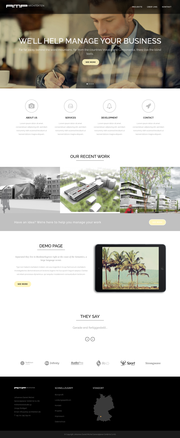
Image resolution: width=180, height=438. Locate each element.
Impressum (59, 416)
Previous (87, 339)
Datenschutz (60, 422)
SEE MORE (157, 222)
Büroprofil (59, 395)
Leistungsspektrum (63, 400)
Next (93, 339)
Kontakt (58, 405)
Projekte (58, 411)
